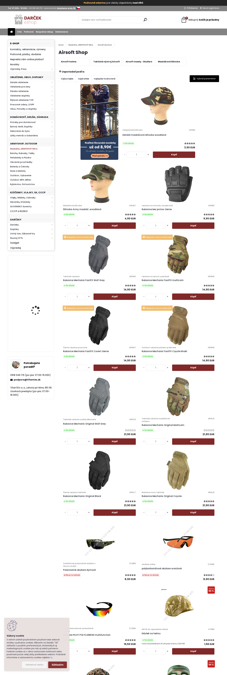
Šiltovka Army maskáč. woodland (155, 136)
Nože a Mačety (18, 171)
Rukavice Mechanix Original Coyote (197, 300)
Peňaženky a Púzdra (20, 157)
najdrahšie (83, 78)
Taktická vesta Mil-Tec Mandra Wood (154, 549)
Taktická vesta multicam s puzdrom (197, 472)
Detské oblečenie (19, 82)
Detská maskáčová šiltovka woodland (117, 136)
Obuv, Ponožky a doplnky (23, 108)
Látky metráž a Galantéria (24, 135)
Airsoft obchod (105, 45)
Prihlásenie (192, 8)
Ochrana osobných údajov (137, 600)
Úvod (60, 45)
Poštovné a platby (132, 596)
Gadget (14, 242)
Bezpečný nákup (44, 31)
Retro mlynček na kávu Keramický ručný (38, 273)
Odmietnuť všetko (34, 664)
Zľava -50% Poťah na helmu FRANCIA (77, 472)
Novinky (14, 64)
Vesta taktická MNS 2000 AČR (78, 548)
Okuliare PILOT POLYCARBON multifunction (157, 387)
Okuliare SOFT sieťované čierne (195, 547)
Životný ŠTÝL (16, 238)
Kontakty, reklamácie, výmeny (28, 49)
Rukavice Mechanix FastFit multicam (117, 217)
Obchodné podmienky (134, 604)
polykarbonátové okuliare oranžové (116, 387)
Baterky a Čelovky (19, 166)
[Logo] (28, 20)
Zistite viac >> (29, 600)
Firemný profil (130, 623)
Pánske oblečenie (19, 91)
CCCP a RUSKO (19, 211)
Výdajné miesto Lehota (135, 626)
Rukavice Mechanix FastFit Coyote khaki (197, 219)
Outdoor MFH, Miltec (20, 179)
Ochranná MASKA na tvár (116, 466)
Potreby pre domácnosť (22, 122)
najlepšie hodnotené (104, 78)
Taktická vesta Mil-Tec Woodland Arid (154, 472)
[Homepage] (11, 32)
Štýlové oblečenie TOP (21, 100)
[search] (145, 19)
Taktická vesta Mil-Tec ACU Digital (117, 549)
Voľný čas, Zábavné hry (22, 233)
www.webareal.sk (125, 671)
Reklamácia (61, 31)
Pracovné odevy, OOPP (22, 104)
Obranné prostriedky (21, 162)
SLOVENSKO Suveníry (21, 206)
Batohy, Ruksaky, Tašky (22, 153)
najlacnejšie (67, 78)
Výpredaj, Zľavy (18, 69)
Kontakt (127, 615)
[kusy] (108, 157)
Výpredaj (15, 248)
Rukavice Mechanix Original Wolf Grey (77, 300)
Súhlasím (57, 664)
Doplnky (14, 229)
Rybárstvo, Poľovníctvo (22, 184)
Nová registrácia (211, 8)
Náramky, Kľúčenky (20, 202)
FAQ (19, 31)
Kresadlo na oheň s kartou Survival (37, 305)
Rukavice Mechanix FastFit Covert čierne (157, 217)
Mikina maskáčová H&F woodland (39, 336)
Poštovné (29, 31)
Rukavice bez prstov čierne (197, 137)
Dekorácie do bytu (20, 131)
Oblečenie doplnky (20, 95)
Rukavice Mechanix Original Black (157, 300)
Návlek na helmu (191, 387)
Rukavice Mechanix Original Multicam (117, 302)
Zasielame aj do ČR (132, 641)
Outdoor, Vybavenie (20, 175)
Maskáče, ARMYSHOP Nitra (23, 148)
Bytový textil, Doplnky (21, 126)
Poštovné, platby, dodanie (25, 54)
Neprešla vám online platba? (27, 59)
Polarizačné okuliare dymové (78, 390)
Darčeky (14, 224)
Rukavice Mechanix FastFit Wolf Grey (76, 216)
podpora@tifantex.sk (27, 379)
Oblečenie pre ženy (20, 86)
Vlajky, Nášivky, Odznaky (22, 197)
